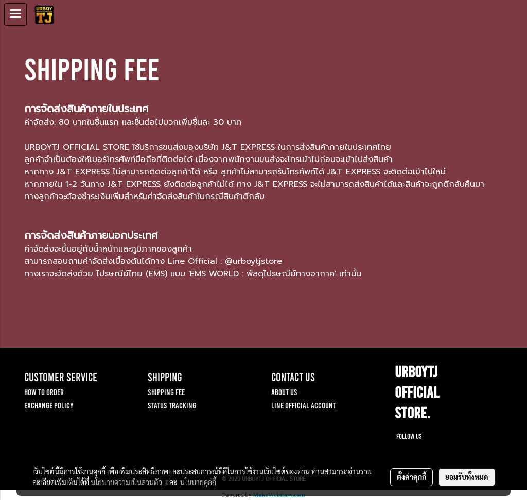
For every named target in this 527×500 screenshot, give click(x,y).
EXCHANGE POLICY (49, 405)
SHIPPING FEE (166, 392)
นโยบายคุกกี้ (198, 482)
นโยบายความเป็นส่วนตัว (126, 482)
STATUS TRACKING (172, 405)
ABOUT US (284, 392)
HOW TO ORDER (44, 392)
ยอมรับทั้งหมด (466, 476)
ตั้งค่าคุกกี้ (411, 476)
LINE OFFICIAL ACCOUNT (303, 405)
